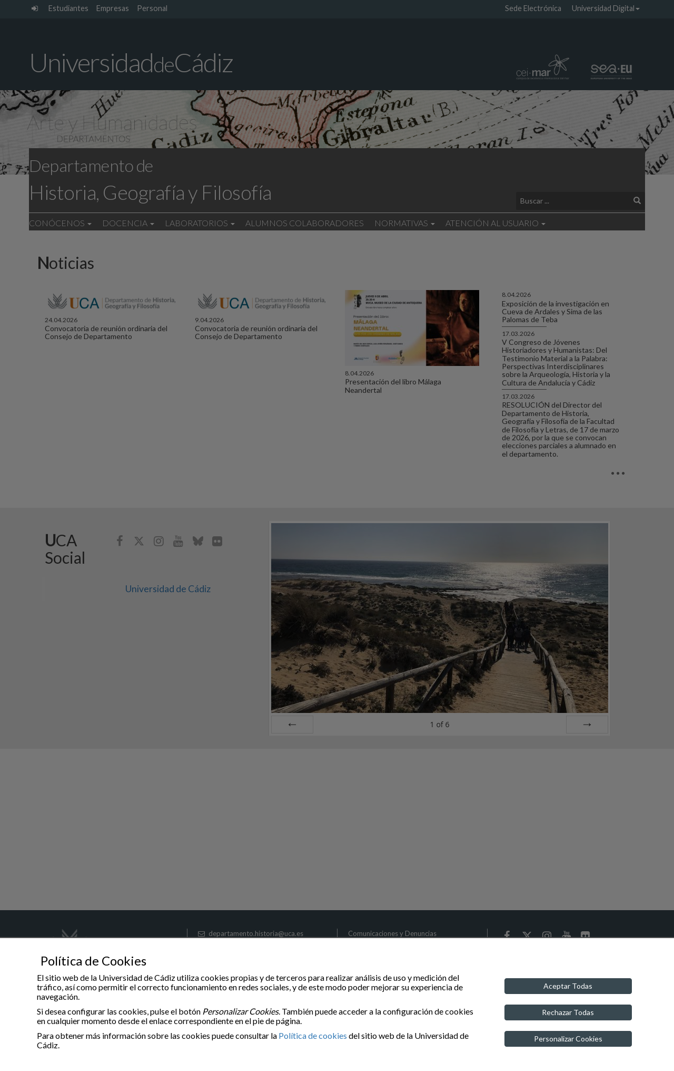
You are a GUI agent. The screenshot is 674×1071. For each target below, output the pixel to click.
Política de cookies (313, 1035)
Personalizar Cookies (568, 1038)
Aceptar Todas (567, 985)
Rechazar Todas (568, 1012)
